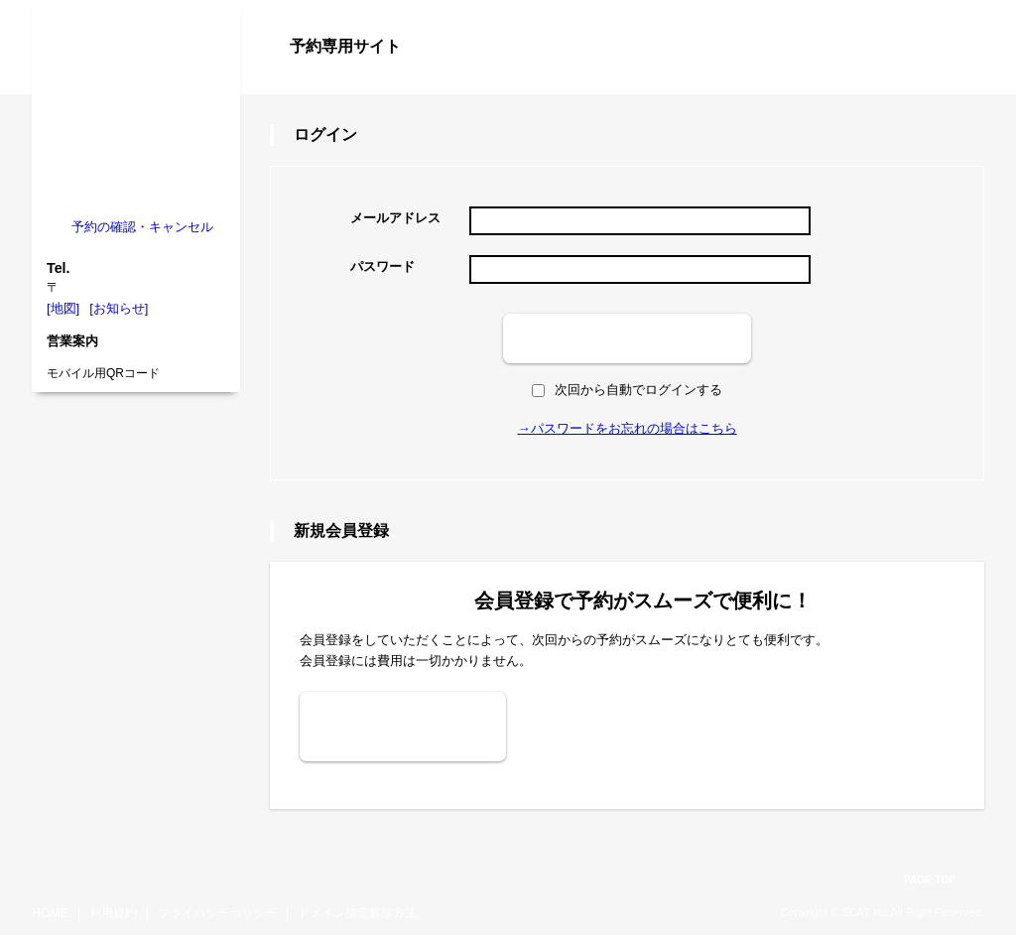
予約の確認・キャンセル (142, 226)
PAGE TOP (930, 879)
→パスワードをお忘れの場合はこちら (627, 428)
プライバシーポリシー (217, 913)
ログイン (944, 81)
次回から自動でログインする (627, 389)
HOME (50, 913)
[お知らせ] (118, 308)
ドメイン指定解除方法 (357, 913)
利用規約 (113, 913)
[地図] (63, 308)
